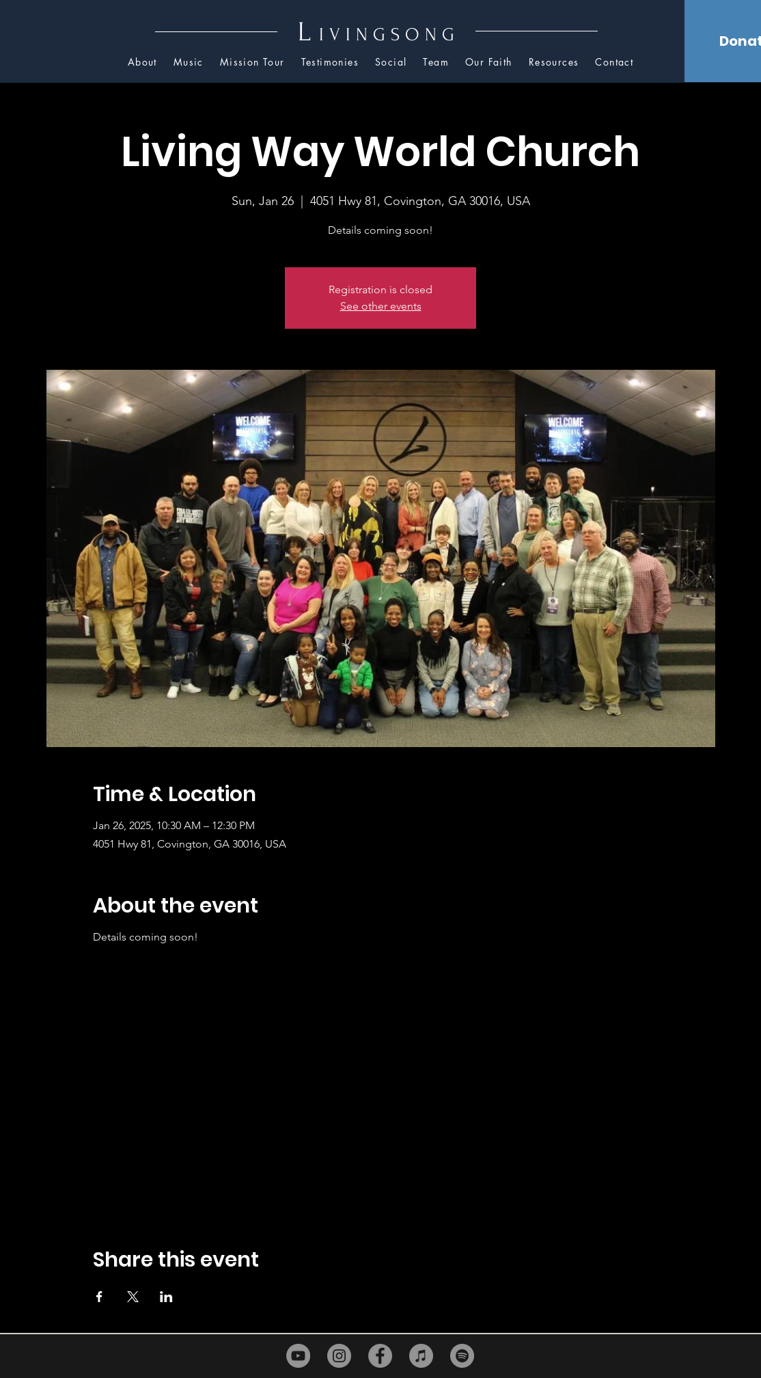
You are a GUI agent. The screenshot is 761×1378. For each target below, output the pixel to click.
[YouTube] (298, 1356)
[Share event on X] (132, 1296)
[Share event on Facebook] (99, 1296)
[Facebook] (380, 1356)
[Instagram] (339, 1356)
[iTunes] (421, 1356)
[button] (554, 63)
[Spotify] (462, 1356)
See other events (380, 305)
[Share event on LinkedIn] (166, 1296)
